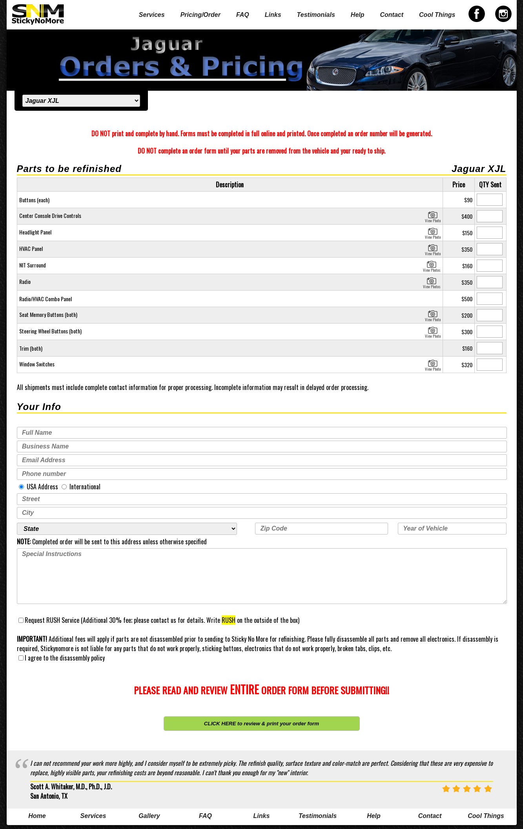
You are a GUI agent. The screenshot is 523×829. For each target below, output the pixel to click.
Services (152, 14)
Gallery (149, 816)
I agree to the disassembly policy (61, 657)
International (81, 486)
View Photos (432, 265)
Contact (392, 14)
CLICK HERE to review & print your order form (261, 724)
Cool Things (437, 14)
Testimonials (316, 14)
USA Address (38, 486)
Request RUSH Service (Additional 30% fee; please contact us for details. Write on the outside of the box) (158, 620)
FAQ (242, 14)
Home (37, 816)
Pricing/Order (200, 14)
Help (357, 14)
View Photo (433, 215)
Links (273, 14)
